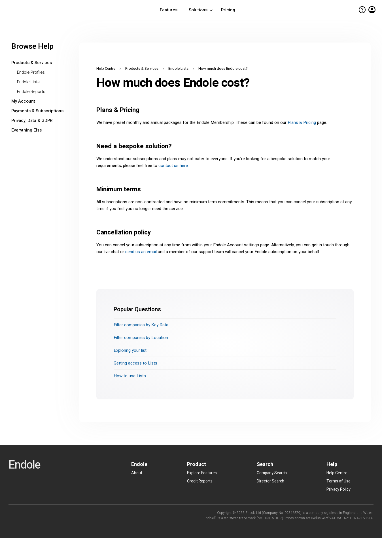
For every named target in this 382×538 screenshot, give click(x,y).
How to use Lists (130, 376)
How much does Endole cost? (223, 68)
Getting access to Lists (135, 363)
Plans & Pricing (302, 122)
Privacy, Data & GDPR (31, 120)
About (136, 473)
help (362, 10)
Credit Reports (200, 481)
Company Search (272, 473)
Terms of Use (338, 481)
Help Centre (105, 68)
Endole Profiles (31, 72)
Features (168, 10)
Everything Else (26, 130)
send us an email (141, 252)
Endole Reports (31, 91)
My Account (23, 101)
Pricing (228, 10)
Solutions (201, 10)
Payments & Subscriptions (37, 111)
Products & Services (31, 63)
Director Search (270, 481)
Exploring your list (130, 350)
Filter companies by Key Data (141, 325)
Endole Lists (28, 82)
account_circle (372, 10)
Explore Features (202, 473)
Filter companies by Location (141, 337)
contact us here (173, 165)
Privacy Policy (338, 489)
